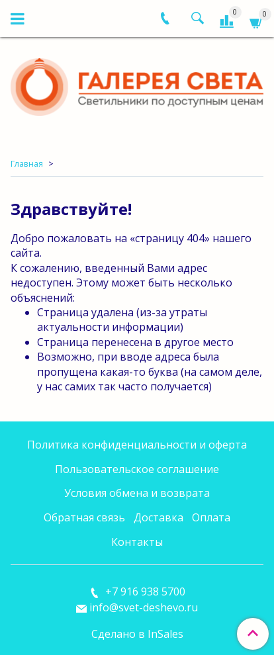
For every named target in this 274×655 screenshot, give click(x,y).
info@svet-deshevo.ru (143, 607)
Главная (27, 163)
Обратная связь (84, 517)
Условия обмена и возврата (137, 493)
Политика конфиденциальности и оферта (137, 444)
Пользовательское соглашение (137, 469)
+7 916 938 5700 (144, 591)
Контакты (137, 542)
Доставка (158, 517)
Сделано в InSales (137, 634)
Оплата (211, 517)
